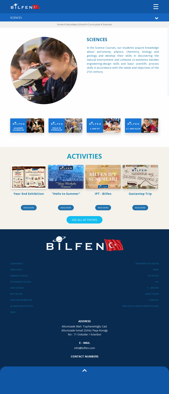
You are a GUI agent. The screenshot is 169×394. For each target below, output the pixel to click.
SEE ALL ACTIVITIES (84, 220)
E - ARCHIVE (153, 287)
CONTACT (154, 300)
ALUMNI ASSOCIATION (21, 306)
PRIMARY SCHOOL (19, 275)
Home (60, 24)
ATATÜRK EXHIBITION (21, 300)
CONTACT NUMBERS (84, 356)
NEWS (156, 269)
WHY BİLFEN (16, 293)
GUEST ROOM (152, 293)
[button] (84, 380)
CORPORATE (16, 263)
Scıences (107, 24)
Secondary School (76, 24)
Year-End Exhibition (28, 194)
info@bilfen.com (84, 348)
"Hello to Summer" (66, 194)
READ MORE (29, 207)
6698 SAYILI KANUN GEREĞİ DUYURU (140, 306)
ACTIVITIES (153, 275)
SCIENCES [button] (16, 17)
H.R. (157, 281)
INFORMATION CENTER (147, 263)
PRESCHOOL (16, 269)
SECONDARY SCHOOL (21, 281)
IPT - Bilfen (103, 194)
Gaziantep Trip (140, 194)
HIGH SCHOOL (17, 287)
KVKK (12, 312)
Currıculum (94, 24)
